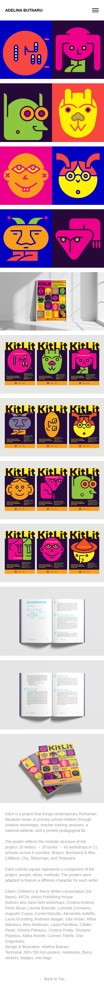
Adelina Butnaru (24, 10)
